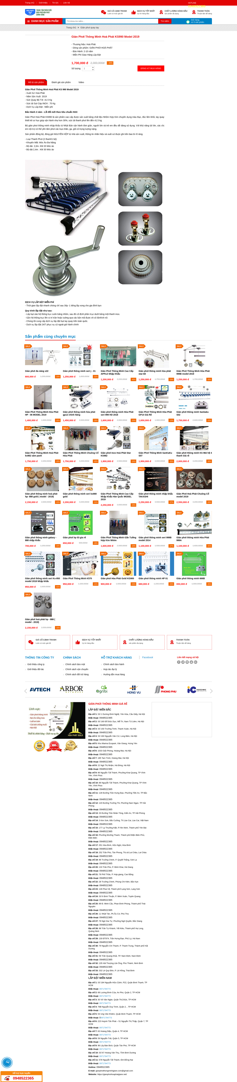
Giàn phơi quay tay (90, 27)
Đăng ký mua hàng (151, 68)
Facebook (147, 657)
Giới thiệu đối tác (35, 669)
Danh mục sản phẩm (44, 21)
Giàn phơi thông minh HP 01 (153, 578)
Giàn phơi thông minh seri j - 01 (79, 371)
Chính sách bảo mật (75, 664)
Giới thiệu (43, 3)
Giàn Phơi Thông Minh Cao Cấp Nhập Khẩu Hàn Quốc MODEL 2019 (117, 497)
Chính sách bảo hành (113, 664)
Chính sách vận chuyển (76, 669)
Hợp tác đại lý (110, 669)
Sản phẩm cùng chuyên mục (50, 336)
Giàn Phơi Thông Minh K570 (77, 578)
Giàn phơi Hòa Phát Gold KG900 (117, 578)
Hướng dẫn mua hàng (114, 674)
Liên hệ (66, 3)
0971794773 (105, 989)
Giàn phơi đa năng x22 (36, 371)
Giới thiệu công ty (36, 664)
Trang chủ (29, 3)
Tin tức (55, 3)
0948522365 (196, 6)
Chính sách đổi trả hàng (77, 674)
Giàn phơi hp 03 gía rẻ (74, 537)
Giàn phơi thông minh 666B (190, 578)
